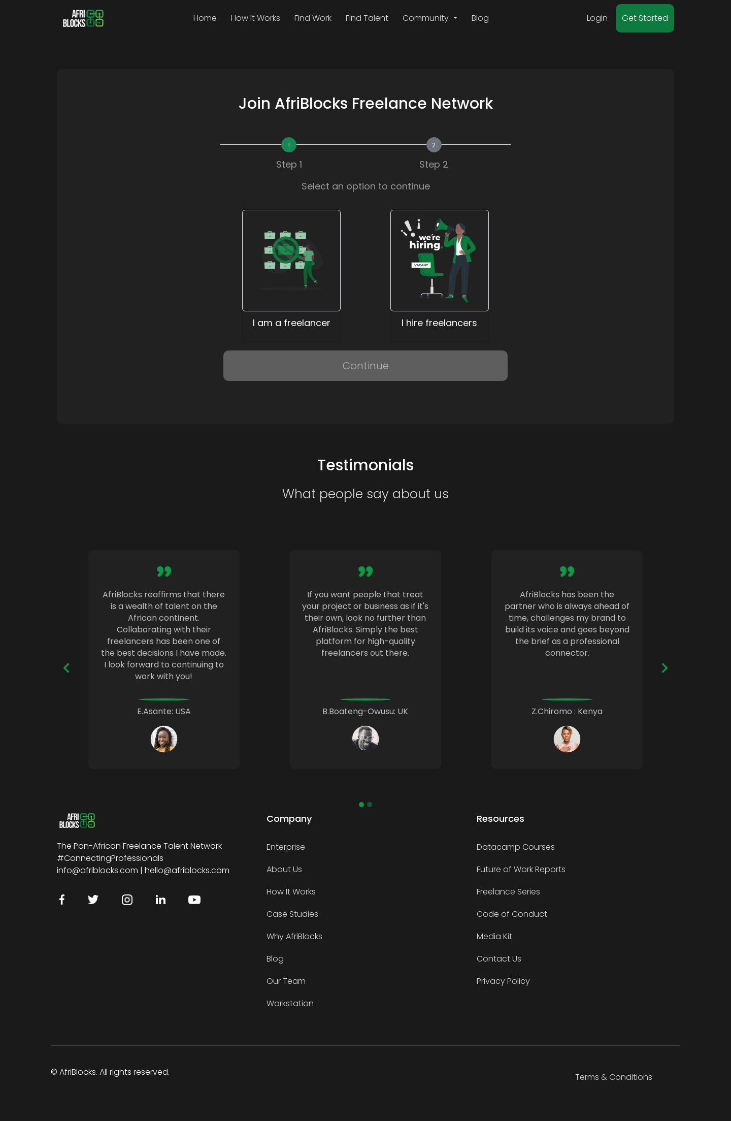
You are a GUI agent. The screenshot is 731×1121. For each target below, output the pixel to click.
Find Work (312, 18)
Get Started (645, 18)
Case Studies (292, 914)
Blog (480, 18)
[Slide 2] (369, 804)
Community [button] (427, 18)
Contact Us (499, 959)
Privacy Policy (503, 981)
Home (205, 18)
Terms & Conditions (613, 1077)
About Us (284, 869)
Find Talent (367, 18)
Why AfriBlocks (294, 936)
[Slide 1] (361, 804)
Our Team (286, 981)
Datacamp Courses (516, 847)
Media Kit (494, 936)
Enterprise (286, 847)
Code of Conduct (512, 914)
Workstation (290, 1003)
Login (597, 18)
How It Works (255, 18)
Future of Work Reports (521, 869)
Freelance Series (508, 892)
